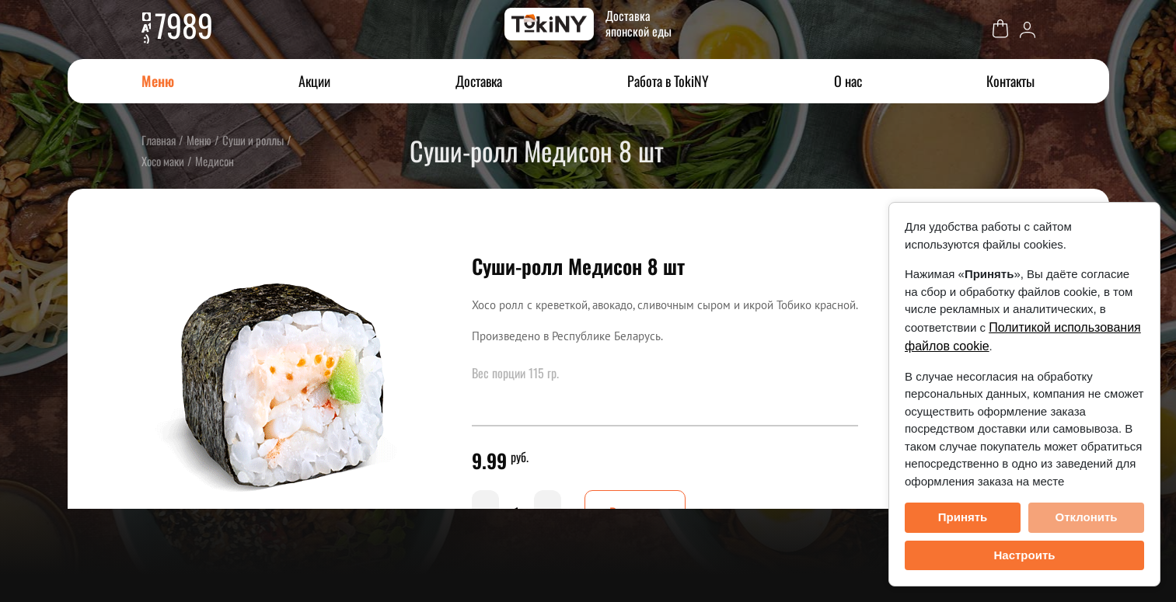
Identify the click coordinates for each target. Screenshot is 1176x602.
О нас (848, 81)
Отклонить (1086, 517)
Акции (314, 81)
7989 (184, 25)
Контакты (1010, 81)
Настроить (1025, 555)
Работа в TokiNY (668, 81)
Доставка (478, 81)
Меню (157, 81)
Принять (963, 517)
